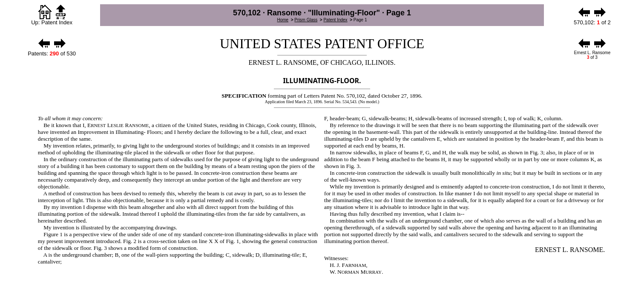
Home (282, 19)
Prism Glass (305, 19)
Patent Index (335, 19)
